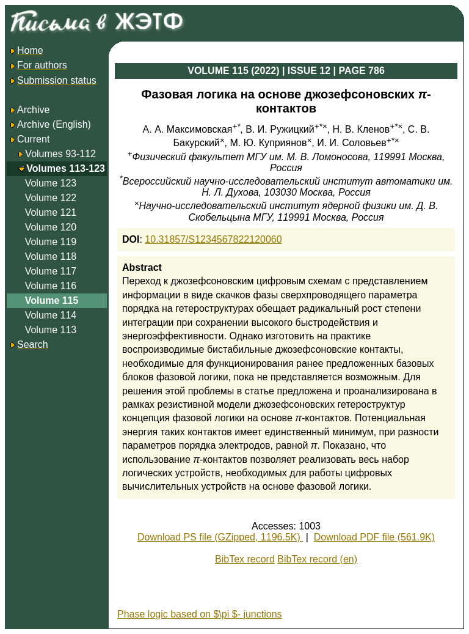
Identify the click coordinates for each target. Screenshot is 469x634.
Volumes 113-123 (65, 168)
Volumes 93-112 (60, 154)
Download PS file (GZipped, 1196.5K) (220, 537)
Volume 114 (51, 315)
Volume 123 (51, 183)
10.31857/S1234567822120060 (213, 239)
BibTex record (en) (317, 559)
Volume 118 (51, 256)
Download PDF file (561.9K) (374, 537)
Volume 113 (51, 330)
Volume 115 (52, 300)
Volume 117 (51, 271)
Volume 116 (51, 286)
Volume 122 (51, 198)
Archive (29, 110)
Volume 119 (51, 242)
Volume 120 (51, 227)
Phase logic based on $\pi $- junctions (199, 614)
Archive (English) (50, 124)
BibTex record (245, 559)
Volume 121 (51, 212)
